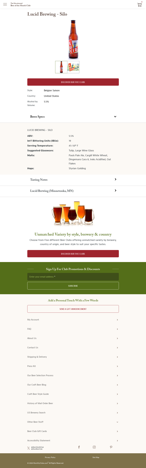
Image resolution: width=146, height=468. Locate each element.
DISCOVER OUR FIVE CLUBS (73, 254)
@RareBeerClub (36, 449)
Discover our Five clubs (73, 82)
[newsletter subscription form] (73, 276)
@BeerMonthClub (37, 447)
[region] (73, 39)
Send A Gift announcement (73, 309)
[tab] (73, 117)
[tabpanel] (73, 149)
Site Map (96, 457)
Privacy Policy (50, 457)
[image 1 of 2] (61, 67)
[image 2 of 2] (73, 67)
